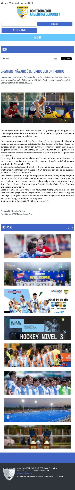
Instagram (72, 3)
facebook (59, 3)
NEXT (65, 120)
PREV (61, 120)
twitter (63, 3)
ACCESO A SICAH (19, 30)
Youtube (68, 3)
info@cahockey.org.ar (24, 473)
